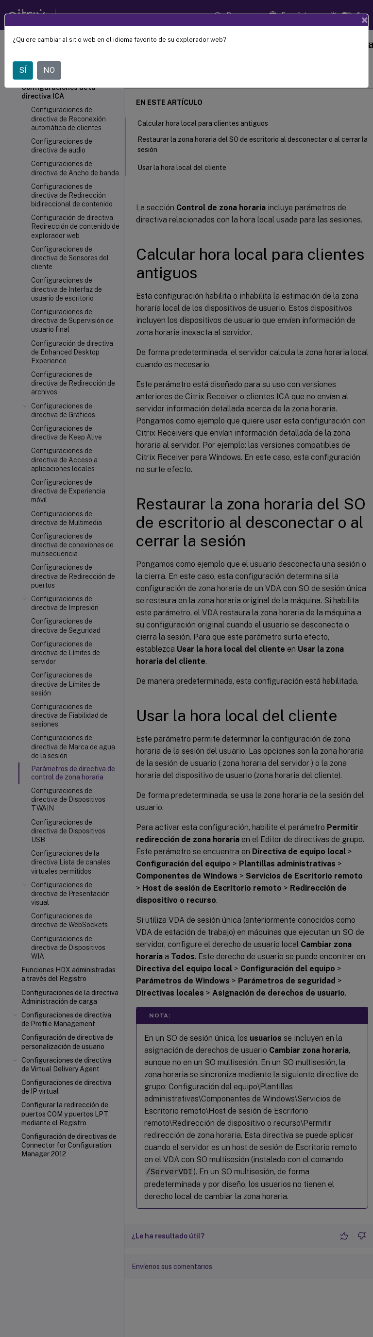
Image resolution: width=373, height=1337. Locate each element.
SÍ (23, 70)
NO (49, 70)
